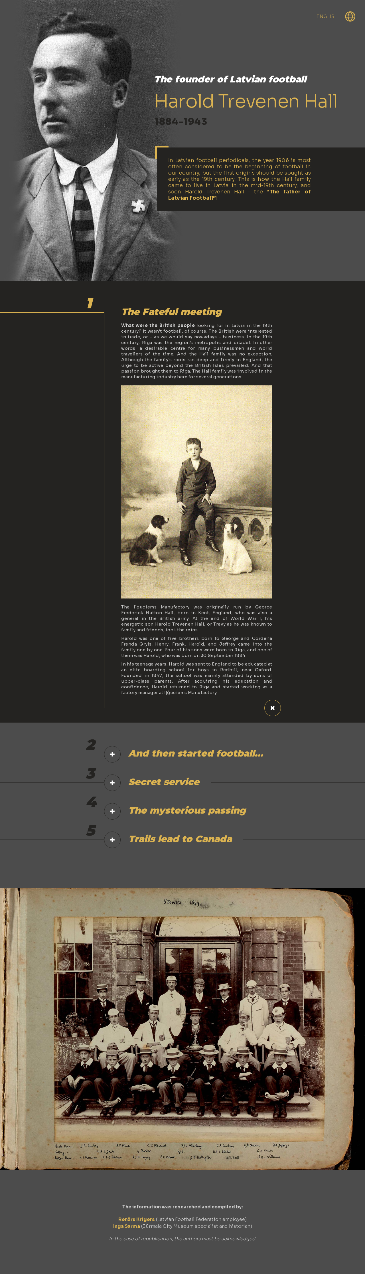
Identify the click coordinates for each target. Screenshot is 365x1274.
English (327, 16)
